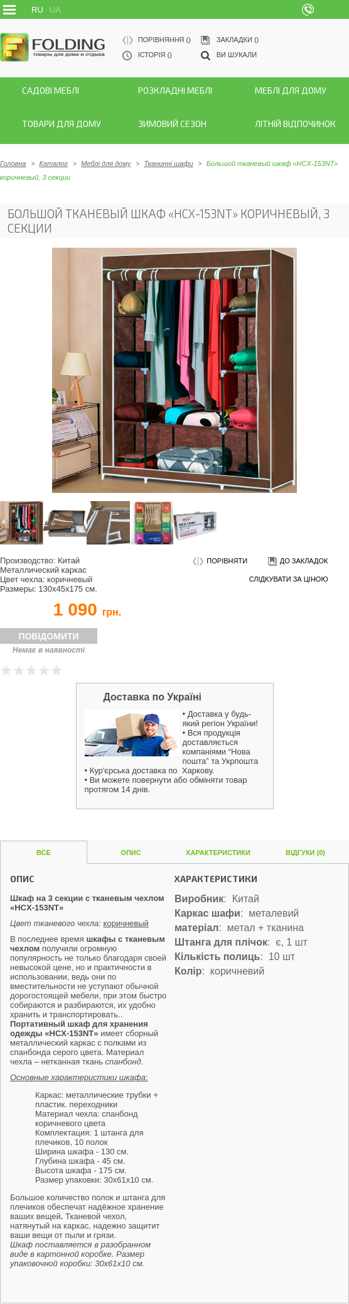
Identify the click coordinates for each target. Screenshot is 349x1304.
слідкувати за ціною (288, 579)
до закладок (297, 561)
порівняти (220, 561)
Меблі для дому (106, 163)
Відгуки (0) (305, 852)
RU (37, 9)
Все (43, 852)
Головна (13, 163)
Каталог (54, 163)
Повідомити (48, 636)
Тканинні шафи (168, 163)
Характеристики (218, 852)
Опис (131, 852)
